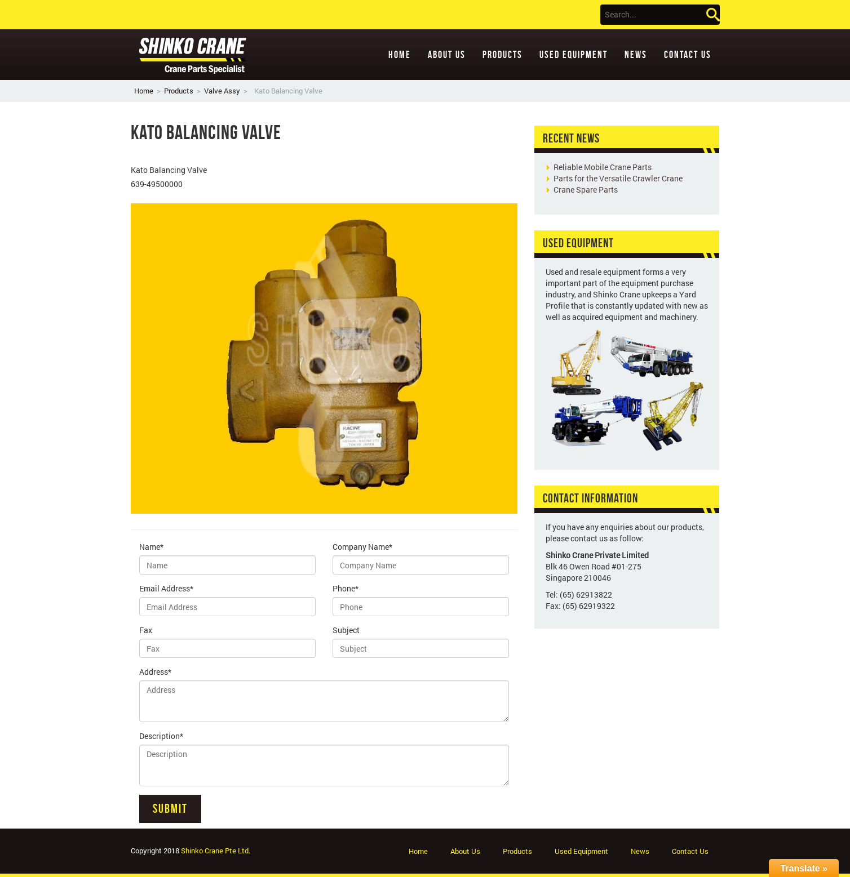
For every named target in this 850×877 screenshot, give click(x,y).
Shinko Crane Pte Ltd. (215, 850)
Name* (151, 546)
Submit (170, 808)
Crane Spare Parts (586, 189)
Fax (145, 630)
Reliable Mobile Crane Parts (603, 167)
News (636, 54)
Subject (346, 630)
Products (502, 54)
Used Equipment (573, 54)
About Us (447, 54)
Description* (161, 736)
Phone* (345, 588)
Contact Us (687, 54)
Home (399, 54)
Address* (155, 671)
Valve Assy (222, 91)
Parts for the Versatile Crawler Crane (618, 178)
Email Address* (166, 588)
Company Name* (362, 546)
